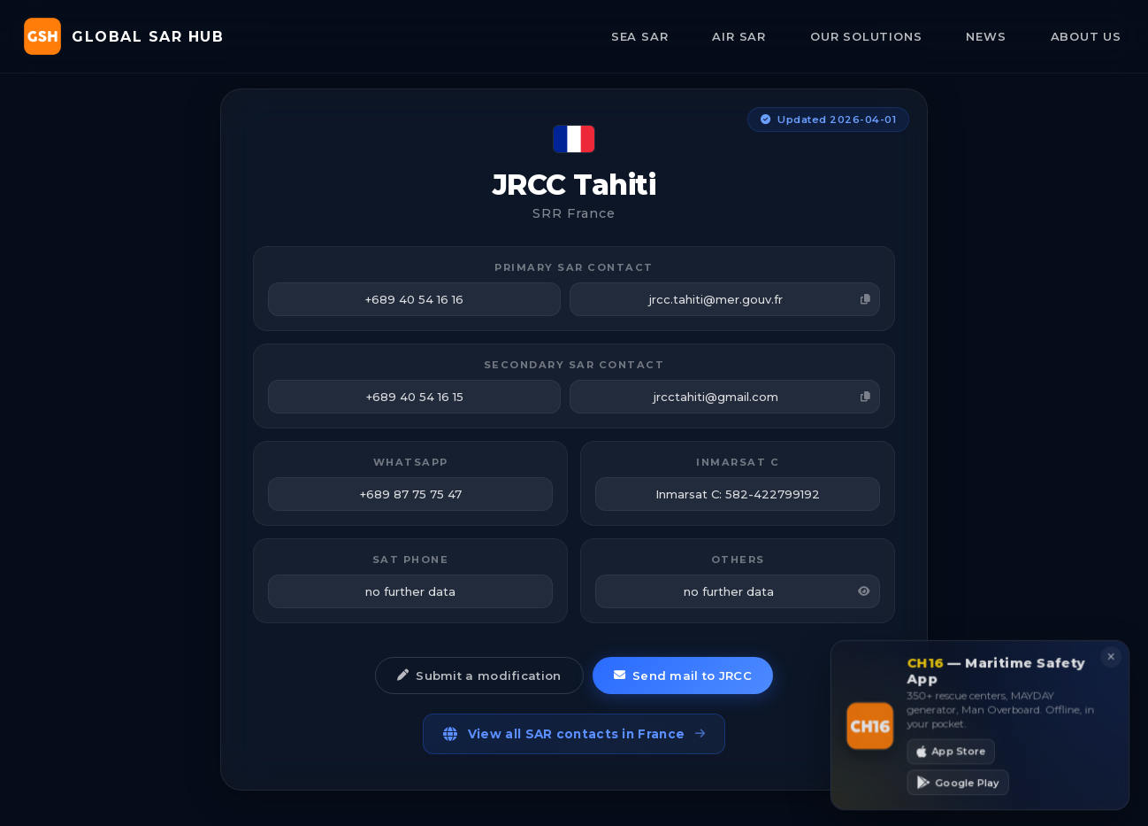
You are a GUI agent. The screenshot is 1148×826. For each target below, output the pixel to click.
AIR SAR (739, 36)
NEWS (986, 36)
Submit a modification (479, 675)
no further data (777, 591)
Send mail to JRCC (683, 675)
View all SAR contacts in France (574, 734)
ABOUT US (1086, 36)
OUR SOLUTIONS (866, 36)
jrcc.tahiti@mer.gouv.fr (759, 299)
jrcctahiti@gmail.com (762, 397)
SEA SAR (640, 36)
